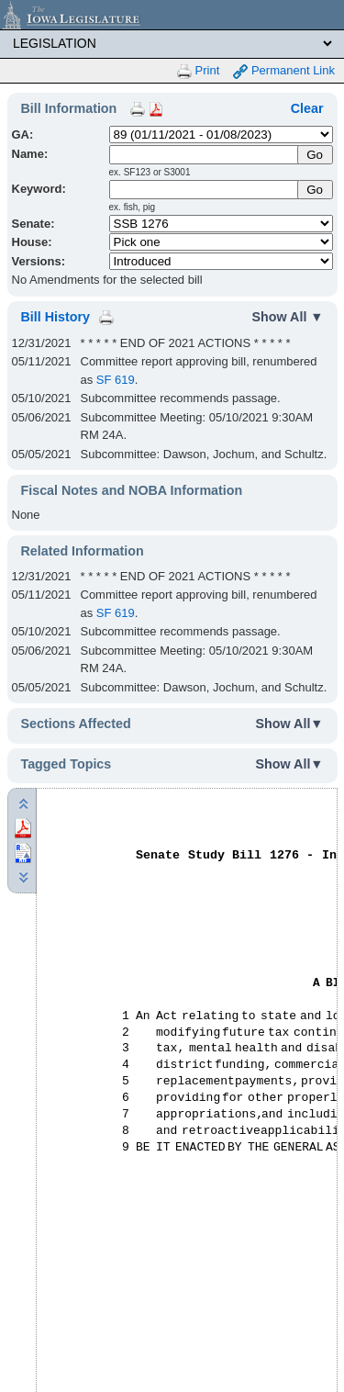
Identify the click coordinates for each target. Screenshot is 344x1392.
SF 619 (115, 380)
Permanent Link (284, 71)
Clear (307, 108)
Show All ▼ (288, 316)
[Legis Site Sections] (172, 43)
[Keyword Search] (204, 189)
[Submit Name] (315, 154)
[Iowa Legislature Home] (172, 14)
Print (198, 71)
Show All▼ (290, 723)
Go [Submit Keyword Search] (314, 189)
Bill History (55, 316)
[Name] (204, 154)
